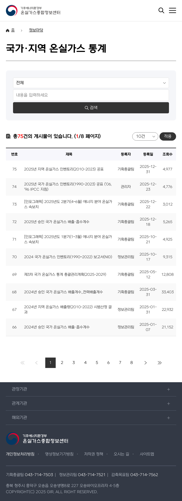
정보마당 (36, 30)
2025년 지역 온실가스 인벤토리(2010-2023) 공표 (64, 169)
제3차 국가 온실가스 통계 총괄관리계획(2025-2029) (65, 274)
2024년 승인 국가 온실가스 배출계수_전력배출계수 (63, 292)
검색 (91, 108)
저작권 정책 (93, 454)
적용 (168, 136)
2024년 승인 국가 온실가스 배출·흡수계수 (57, 327)
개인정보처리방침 (20, 454)
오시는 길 (121, 454)
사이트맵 (147, 454)
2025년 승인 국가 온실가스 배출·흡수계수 (56, 222)
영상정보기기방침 (59, 454)
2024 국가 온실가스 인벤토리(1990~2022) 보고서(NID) (68, 257)
